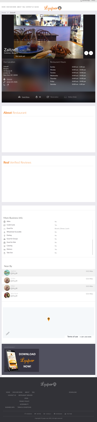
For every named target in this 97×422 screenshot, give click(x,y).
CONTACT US (12, 395)
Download (73, 392)
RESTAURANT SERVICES (25, 395)
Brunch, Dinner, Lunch (62, 228)
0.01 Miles (89, 271)
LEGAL (26, 398)
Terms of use (72, 337)
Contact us (30, 7)
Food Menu (25, 97)
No (56, 222)
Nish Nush (14, 293)
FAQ (23, 7)
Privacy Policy (24, 401)
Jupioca (13, 271)
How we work (11, 7)
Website (9, 79)
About (19, 7)
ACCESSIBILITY (24, 404)
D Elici (13, 278)
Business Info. (10, 407)
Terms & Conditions (24, 407)
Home (3, 7)
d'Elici (13, 286)
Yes (56, 225)
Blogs (37, 7)
